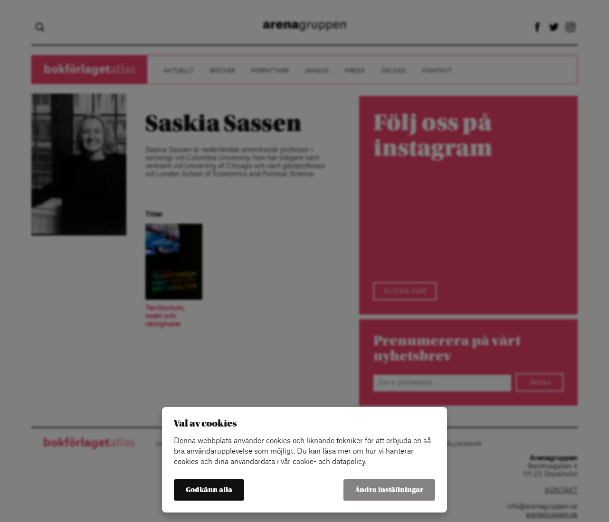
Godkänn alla (209, 490)
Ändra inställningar (389, 490)
